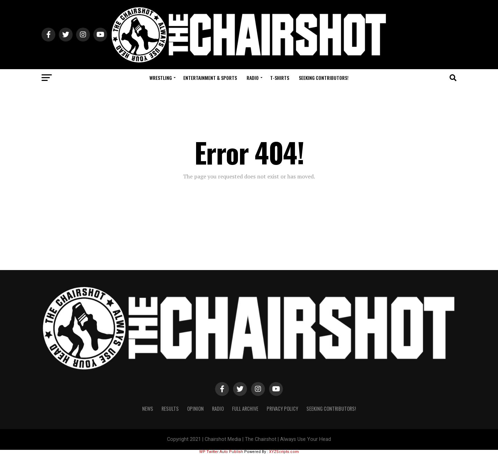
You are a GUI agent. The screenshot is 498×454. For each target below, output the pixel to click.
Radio (253, 77)
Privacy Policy (282, 408)
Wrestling (160, 77)
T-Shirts (279, 77)
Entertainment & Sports (210, 77)
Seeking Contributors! (324, 77)
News (147, 408)
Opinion (195, 408)
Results (170, 408)
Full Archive (245, 408)
